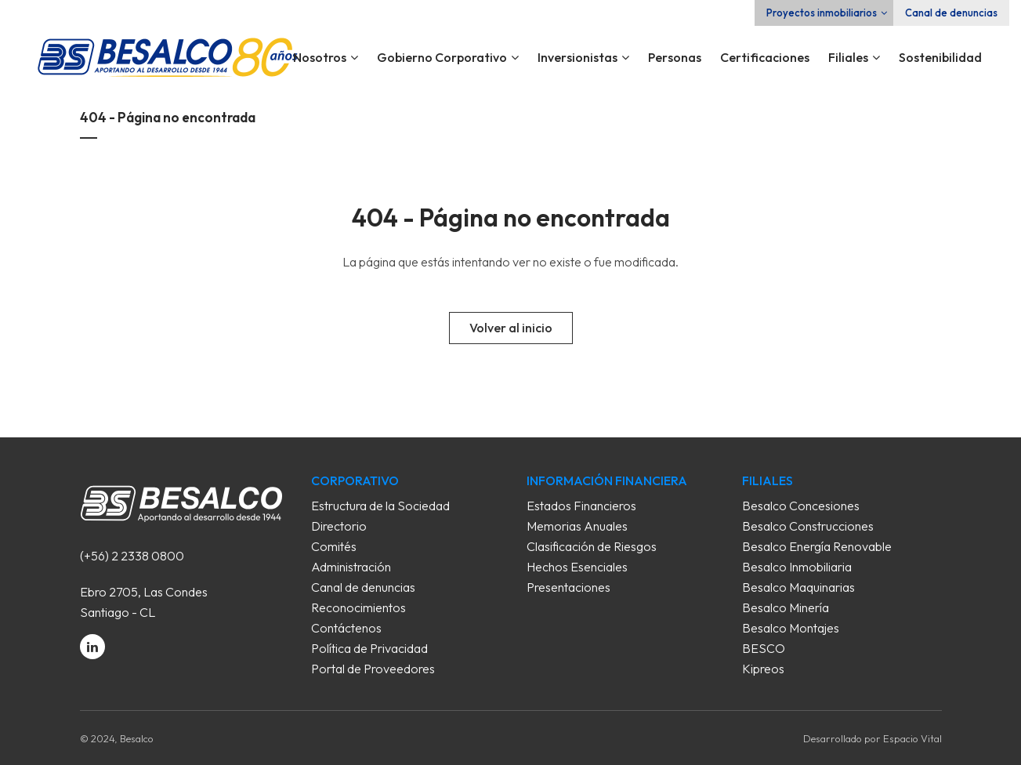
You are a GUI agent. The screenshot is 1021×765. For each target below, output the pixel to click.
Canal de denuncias (951, 12)
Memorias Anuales (577, 526)
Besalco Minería (785, 607)
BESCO (763, 648)
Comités (334, 546)
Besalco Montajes (790, 628)
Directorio (339, 526)
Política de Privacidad (369, 648)
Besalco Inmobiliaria (797, 567)
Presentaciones (568, 587)
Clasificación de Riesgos (592, 546)
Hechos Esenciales (577, 567)
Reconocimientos (358, 607)
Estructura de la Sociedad (380, 505)
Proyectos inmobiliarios (821, 12)
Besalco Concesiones (801, 505)
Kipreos (763, 668)
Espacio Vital (912, 738)
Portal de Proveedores (373, 668)
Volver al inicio (510, 327)
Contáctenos (346, 628)
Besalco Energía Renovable (817, 546)
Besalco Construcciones (808, 526)
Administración (351, 567)
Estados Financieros (581, 505)
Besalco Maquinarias (798, 587)
